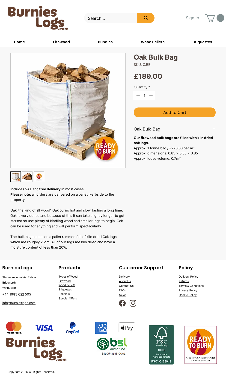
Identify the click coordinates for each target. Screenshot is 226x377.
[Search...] (107, 18)
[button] (214, 18)
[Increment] (151, 95)
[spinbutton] (144, 95)
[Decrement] (137, 95)
